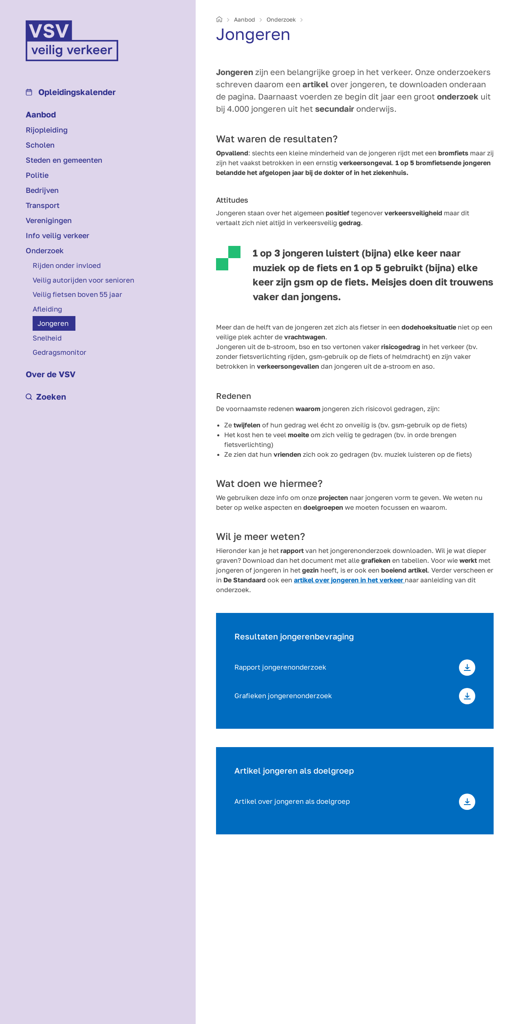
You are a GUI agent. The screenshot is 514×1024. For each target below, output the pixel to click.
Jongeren (53, 323)
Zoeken (46, 396)
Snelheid (47, 338)
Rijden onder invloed (67, 265)
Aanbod (41, 114)
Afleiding (47, 309)
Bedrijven (42, 190)
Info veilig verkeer (57, 235)
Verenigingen (49, 220)
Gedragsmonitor (59, 352)
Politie (37, 174)
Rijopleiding (47, 129)
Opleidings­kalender (71, 92)
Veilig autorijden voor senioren (83, 280)
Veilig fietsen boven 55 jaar (77, 294)
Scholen (40, 144)
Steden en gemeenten (64, 159)
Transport (43, 205)
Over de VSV (50, 374)
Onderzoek (45, 250)
